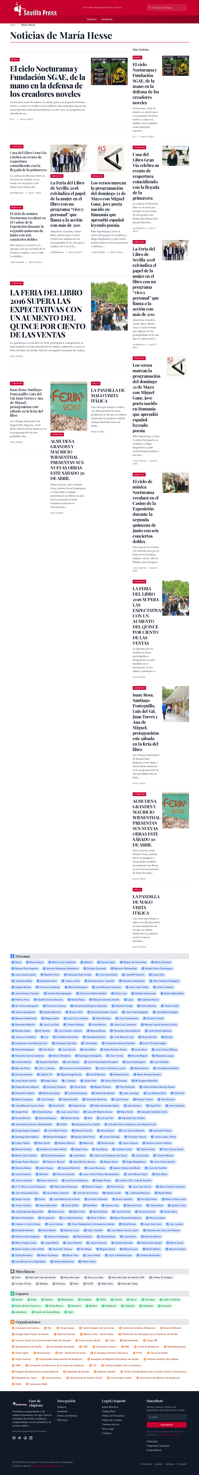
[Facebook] (14, 1437)
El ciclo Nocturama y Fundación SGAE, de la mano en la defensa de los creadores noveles (146, 83)
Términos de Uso (111, 1424)
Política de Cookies (112, 1420)
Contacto (106, 1433)
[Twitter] (19, 1437)
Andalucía (107, 19)
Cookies (158, 1464)
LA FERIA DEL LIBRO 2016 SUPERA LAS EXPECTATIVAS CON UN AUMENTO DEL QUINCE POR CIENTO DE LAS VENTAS (148, 616)
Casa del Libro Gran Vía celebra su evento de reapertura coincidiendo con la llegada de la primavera (146, 176)
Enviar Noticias (154, 1450)
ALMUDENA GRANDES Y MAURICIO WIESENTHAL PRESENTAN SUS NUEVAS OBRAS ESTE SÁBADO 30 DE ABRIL (67, 459)
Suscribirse (167, 1424)
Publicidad (152, 1441)
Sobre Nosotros (110, 1407)
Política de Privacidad (113, 1415)
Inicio (12, 25)
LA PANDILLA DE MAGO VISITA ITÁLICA (108, 395)
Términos (170, 1464)
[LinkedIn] (30, 1437)
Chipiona (92, 19)
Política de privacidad (169, 1435)
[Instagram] (25, 1437)
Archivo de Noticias (67, 1415)
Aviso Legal (108, 1428)
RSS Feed (62, 1420)
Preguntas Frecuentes (158, 1445)
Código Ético (108, 1411)
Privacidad (146, 1464)
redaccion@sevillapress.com (46, 1466)
